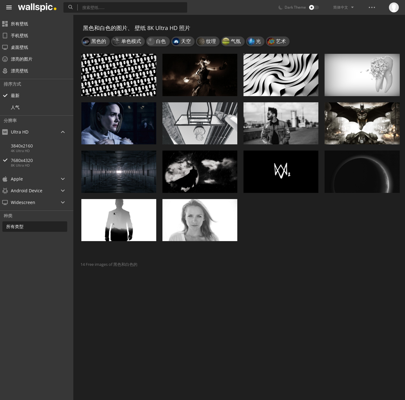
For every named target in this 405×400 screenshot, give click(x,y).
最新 (19, 95)
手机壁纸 (19, 35)
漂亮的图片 (21, 59)
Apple (16, 179)
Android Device (26, 191)
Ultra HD (19, 132)
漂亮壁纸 (19, 71)
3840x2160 (26, 145)
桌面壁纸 (19, 47)
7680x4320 (46, 160)
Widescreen (22, 202)
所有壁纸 (19, 24)
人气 (19, 107)
